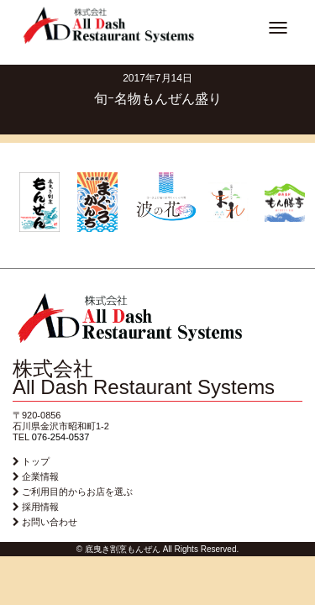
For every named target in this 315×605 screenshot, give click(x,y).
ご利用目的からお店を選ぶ (77, 492)
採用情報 (40, 507)
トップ (36, 461)
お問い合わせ (49, 522)
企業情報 (40, 476)
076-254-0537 (61, 437)
